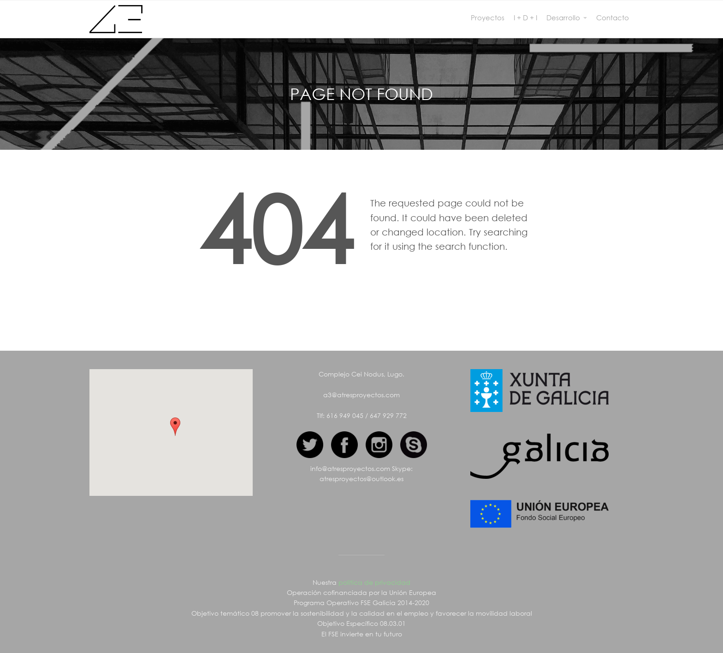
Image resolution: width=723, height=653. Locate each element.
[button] (175, 427)
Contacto (612, 17)
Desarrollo (563, 17)
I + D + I (525, 17)
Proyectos (487, 17)
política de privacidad (374, 582)
